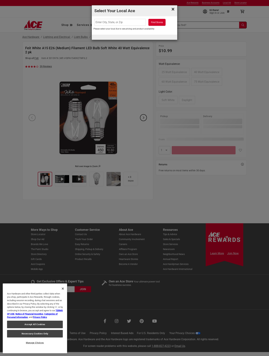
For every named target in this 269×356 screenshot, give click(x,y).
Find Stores (157, 22)
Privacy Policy (40, 317)
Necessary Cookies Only (35, 333)
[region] (35, 318)
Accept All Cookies (35, 324)
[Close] (63, 288)
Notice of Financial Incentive (29, 314)
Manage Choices (35, 342)
